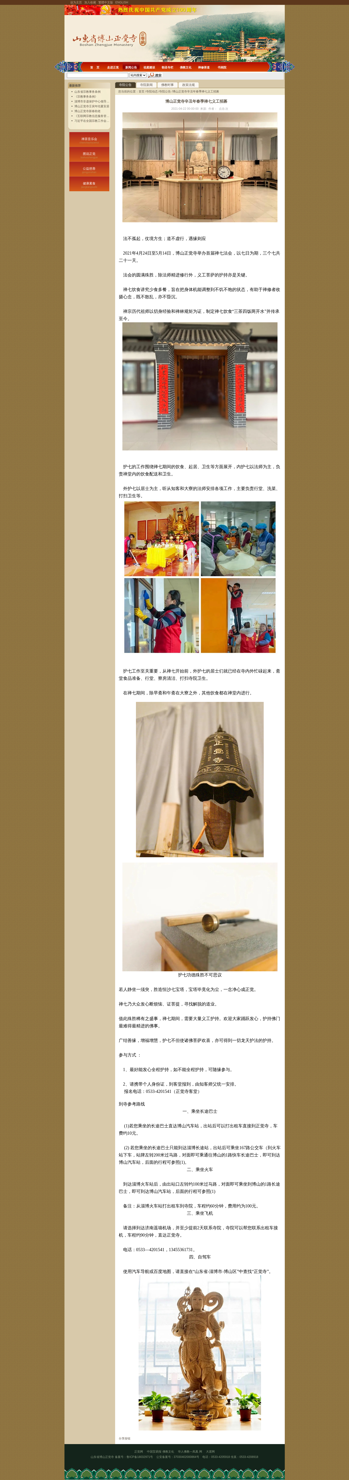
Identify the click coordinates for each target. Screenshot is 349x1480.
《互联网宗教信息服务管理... (93, 116)
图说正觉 (89, 155)
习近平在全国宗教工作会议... (93, 121)
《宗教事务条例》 (86, 96)
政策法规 (188, 85)
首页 (142, 91)
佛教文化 (185, 67)
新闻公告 (131, 67)
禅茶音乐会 (89, 140)
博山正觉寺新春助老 (87, 111)
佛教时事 (167, 85)
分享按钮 (124, 1438)
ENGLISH (121, 2)
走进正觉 (113, 67)
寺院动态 (152, 91)
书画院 (222, 67)
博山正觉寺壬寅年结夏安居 (91, 106)
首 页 (94, 67)
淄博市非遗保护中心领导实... (93, 101)
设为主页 (76, 2)
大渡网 (210, 1451)
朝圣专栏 (167, 67)
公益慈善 (89, 170)
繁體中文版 (105, 2)
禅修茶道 (204, 67)
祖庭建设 (149, 67)
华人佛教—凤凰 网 (192, 1451)
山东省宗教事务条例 (87, 91)
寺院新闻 (146, 85)
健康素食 (89, 185)
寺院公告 (125, 85)
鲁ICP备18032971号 (140, 1457)
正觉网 (138, 1451)
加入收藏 (90, 2)
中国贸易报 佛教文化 (160, 1451)
